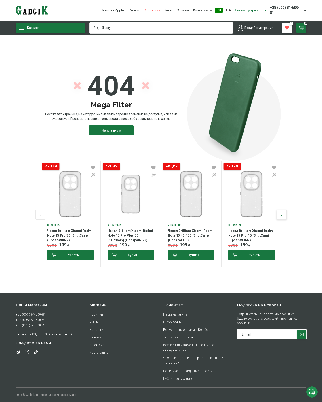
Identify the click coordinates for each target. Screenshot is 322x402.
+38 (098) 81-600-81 (31, 320)
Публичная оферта (177, 378)
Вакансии (96, 345)
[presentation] (40, 215)
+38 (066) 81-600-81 (284, 10)
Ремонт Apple (113, 10)
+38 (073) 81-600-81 (31, 325)
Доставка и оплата (178, 337)
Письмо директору (250, 10)
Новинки (96, 314)
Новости (96, 329)
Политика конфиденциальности (188, 371)
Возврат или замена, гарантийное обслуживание (189, 347)
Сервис (134, 10)
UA (228, 10)
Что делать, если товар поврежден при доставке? (193, 360)
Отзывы (183, 10)
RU (218, 10)
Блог (168, 10)
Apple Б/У (153, 10)
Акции (94, 322)
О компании (172, 322)
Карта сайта (98, 352)
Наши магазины (175, 314)
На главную (111, 130)
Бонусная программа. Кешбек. (186, 329)
